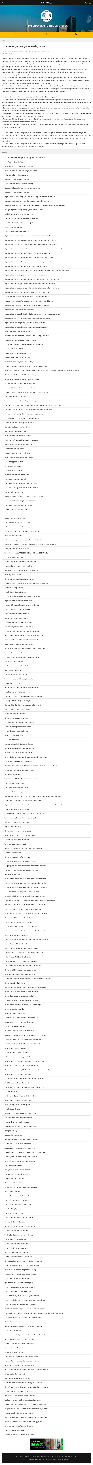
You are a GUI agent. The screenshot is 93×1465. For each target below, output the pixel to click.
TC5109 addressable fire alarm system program (21, 383)
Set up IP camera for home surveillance (18, 1257)
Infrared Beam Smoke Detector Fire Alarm (19, 353)
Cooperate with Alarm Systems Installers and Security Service (26, 1409)
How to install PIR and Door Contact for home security (23, 918)
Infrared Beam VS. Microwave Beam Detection (21, 340)
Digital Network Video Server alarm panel (19, 1413)
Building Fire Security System (15, 1026)
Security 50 (68, 1456)
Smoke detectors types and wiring (16, 731)
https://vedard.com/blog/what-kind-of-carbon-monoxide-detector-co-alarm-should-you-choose (37, 270)
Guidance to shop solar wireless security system (21, 570)
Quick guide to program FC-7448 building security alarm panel (26, 1417)
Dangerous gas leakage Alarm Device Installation (22, 1187)
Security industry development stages (18, 792)
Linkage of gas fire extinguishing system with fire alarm (24, 210)
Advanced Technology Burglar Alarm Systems (20, 1304)
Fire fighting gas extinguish (14, 462)
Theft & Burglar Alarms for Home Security (19, 1235)
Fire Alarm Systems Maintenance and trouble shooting (23, 965)
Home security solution (12, 774)
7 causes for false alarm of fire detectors (19, 922)
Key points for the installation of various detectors (22, 418)
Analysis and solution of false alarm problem (20, 214)
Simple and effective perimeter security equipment (22, 440)
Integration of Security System (15, 1430)
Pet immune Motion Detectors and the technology (22, 1265)
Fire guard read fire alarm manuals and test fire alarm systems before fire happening (34, 1313)
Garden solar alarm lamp (13, 874)
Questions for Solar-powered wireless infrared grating (23, 1326)
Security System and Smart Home (16, 1248)
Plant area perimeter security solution (18, 614)
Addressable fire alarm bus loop (16, 509)
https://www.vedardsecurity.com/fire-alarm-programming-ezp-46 (27, 201)
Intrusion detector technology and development (21, 1126)
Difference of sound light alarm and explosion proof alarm (24, 848)
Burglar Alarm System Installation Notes (18, 1196)
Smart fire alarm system (13, 853)
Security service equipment (14, 227)
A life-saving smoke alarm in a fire (16, 674)
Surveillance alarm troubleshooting (17, 840)
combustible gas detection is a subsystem (19, 627)
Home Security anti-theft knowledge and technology (23, 1005)
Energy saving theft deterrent (15, 1374)
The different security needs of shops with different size (24, 696)
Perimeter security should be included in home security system (26, 392)
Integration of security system (15, 783)
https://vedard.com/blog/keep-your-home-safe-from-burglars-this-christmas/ (31, 262)
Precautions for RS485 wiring (15, 557)
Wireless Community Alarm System (17, 179)
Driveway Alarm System (13, 575)
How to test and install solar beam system (19, 579)
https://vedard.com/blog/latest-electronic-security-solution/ (25, 323)
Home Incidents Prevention (14, 1183)
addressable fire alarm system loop (17, 514)
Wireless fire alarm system (14, 670)
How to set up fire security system (16, 718)
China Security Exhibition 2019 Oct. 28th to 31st (21, 861)
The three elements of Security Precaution (19, 679)
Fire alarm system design (13, 1165)
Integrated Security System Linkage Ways (19, 362)
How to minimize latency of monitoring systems (21, 835)
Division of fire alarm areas (14, 492)
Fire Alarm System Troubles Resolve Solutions (21, 961)
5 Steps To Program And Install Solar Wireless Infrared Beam (26, 366)
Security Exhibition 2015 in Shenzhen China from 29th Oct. (25, 1300)
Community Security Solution (15, 1222)
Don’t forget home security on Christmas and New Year (24, 635)
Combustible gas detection (14, 470)
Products (15, 35)
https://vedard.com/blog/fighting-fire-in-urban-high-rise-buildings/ (27, 292)
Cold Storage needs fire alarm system (18, 1083)
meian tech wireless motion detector (17, 1122)
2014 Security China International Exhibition (20, 1365)
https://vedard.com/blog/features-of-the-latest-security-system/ (26, 327)
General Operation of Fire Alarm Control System (21, 1139)
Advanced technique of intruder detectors (19, 1426)
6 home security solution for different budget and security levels (26, 939)
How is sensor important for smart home (18, 1100)
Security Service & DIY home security (18, 1291)
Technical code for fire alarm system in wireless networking (25, 648)
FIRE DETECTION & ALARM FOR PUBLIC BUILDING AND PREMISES (30, 900)
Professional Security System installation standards (22, 1000)
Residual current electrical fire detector (18, 436)
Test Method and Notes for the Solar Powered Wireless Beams (26, 987)
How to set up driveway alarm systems (18, 1105)
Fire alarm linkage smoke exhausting (17, 522)
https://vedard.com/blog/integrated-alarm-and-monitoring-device (27, 266)
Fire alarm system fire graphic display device (20, 501)
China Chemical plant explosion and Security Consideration (25, 879)
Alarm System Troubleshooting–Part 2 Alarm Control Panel (25, 1152)
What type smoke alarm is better (16, 844)
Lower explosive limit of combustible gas (19, 744)
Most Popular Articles (27, 1456)
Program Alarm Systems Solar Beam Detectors (21, 1274)
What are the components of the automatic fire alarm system (26, 653)
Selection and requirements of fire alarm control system (24, 540)
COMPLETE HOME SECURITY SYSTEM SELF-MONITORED (26, 905)
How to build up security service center (18, 831)
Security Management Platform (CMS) (18, 231)
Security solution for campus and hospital (19, 223)
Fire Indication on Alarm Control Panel (18, 1204)
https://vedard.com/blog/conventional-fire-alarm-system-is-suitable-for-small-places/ (34, 796)
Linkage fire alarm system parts (15, 518)
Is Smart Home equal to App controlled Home (20, 1057)
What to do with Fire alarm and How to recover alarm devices (26, 913)
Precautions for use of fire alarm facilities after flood (22, 640)
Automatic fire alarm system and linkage (18, 622)
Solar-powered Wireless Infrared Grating (19, 184)
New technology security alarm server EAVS (20, 1161)
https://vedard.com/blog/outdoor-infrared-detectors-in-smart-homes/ (28, 253)
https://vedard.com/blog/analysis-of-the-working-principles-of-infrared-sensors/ (32, 288)
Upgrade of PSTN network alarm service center (21, 1113)
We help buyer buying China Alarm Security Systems (23, 1400)
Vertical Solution (40, 1456)
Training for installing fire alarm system (18, 822)
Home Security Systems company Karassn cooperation (24, 1261)
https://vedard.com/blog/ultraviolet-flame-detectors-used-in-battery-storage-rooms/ (33, 249)
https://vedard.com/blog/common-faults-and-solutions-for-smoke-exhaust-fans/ (32, 279)
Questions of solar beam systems (16, 618)
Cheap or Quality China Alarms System (18, 1391)
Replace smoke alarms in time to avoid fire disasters (23, 657)
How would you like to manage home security (20, 1270)
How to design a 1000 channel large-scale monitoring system (26, 757)
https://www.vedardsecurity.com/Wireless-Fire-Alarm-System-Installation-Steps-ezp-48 (35, 205)
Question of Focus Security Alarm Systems (19, 1283)
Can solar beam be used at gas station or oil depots (23, 596)
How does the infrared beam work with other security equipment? (27, 336)
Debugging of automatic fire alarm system (19, 770)
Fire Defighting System (12, 1209)
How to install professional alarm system (19, 457)
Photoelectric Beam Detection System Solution (21, 1096)
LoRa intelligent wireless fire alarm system (19, 644)
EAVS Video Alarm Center (14, 349)
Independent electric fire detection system (19, 527)
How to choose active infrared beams (17, 857)
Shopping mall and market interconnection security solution (25, 866)
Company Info (46, 35)
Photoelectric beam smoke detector (17, 666)
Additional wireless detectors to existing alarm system (23, 1383)
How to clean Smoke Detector (15, 983)
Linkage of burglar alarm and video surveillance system (24, 705)
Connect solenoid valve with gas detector (19, 753)
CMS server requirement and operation (18, 1118)
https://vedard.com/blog (13, 826)
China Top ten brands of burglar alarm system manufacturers (26, 813)
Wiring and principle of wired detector (17, 548)
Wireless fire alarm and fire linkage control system (22, 401)
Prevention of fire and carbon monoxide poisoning (22, 631)
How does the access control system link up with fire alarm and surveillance (31, 766)
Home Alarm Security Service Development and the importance (27, 1387)
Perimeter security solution (14, 588)
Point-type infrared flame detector (16, 175)
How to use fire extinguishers (15, 1013)
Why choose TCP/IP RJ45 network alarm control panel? (24, 779)
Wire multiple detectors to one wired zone (19, 444)
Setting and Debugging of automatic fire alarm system (23, 800)
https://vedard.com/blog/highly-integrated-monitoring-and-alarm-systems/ (30, 257)
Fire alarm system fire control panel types (19, 505)
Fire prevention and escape (14, 1213)
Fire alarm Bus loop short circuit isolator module (21, 488)
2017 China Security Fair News (15, 1048)
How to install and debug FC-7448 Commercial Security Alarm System (29, 1070)
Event (75, 1456)
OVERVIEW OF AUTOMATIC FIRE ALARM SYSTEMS (24, 496)
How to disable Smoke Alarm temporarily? (19, 996)
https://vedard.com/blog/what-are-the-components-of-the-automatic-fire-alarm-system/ (34, 805)
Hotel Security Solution (12, 1191)
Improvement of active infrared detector (18, 601)
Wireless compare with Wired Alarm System (20, 1435)
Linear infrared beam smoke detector (17, 427)
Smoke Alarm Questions (13, 1330)
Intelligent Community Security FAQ (17, 1200)
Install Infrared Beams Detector (15, 592)
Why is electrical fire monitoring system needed (21, 561)
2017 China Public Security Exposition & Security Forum (24, 1061)
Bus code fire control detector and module (19, 722)
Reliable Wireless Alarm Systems (16, 1348)
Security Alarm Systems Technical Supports (20, 1287)
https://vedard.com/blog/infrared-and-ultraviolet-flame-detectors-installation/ (31, 283)
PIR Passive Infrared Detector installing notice (21, 926)
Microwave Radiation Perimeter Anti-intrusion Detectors (24, 344)
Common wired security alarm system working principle (24, 414)
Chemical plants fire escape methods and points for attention (26, 887)
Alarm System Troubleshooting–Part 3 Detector (21, 1157)
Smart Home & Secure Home (15, 1352)
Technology (49, 1456)
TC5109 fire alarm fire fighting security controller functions (25, 158)
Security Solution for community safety (18, 609)
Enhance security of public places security (19, 422)
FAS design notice (11, 1091)
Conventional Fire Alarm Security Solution (19, 1339)
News (76, 35)
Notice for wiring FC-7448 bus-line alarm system (21, 1065)
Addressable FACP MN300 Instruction (18, 1144)
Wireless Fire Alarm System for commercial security (23, 1044)
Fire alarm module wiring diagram (16, 396)
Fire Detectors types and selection (16, 1174)
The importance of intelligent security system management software (28, 409)
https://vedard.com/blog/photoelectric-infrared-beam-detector (26, 275)
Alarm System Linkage (12, 683)
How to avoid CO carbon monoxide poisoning (20, 970)
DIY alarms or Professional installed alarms (20, 1396)
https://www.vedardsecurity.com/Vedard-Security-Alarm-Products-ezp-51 (30, 197)
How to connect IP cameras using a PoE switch (21, 171)
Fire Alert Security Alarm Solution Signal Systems (22, 1296)
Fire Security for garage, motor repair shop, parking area (24, 1087)
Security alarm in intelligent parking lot (18, 701)
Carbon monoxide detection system (17, 475)
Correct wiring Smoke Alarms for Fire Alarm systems (23, 1317)
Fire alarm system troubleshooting (16, 787)
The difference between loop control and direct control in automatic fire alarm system (34, 405)
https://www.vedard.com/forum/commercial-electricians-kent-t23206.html (30, 301)
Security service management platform (18, 709)
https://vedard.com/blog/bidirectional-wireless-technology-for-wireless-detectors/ (32, 314)
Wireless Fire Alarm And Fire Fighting (18, 357)
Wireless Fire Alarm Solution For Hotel (18, 1378)
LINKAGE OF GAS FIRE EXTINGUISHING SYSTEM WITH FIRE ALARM (30, 544)
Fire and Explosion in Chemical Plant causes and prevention (25, 883)
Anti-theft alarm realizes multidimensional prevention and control (27, 297)
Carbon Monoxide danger (13, 1322)
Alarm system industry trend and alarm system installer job (25, 1335)
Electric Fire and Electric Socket (16, 944)
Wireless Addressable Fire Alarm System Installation (23, 188)
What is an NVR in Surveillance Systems (19, 166)
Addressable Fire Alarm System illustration (19, 1022)
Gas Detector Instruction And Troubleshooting (20, 375)
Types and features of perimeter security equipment (22, 388)
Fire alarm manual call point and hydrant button (21, 483)
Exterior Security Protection (14, 1178)
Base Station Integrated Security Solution (19, 1217)
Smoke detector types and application (18, 727)
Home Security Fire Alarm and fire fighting (19, 748)
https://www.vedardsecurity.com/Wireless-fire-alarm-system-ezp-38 (28, 236)
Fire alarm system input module (15, 479)
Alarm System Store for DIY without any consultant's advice (25, 1404)
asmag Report (59, 1456)
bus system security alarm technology (18, 1170)
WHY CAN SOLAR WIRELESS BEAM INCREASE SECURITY (26, 553)
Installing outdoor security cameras (17, 1052)
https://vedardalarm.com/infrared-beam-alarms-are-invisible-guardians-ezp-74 (32, 244)
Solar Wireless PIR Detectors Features (18, 957)
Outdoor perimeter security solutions (17, 453)
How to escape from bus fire (14, 1009)
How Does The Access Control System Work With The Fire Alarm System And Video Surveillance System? (42, 370)
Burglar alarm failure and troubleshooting (19, 761)
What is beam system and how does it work (20, 974)
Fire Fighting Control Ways (14, 162)
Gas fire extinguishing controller (16, 661)
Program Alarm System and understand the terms (22, 1361)
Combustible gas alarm (13, 466)
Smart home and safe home (14, 449)
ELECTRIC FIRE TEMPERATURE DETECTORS (22, 531)
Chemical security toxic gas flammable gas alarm (22, 379)
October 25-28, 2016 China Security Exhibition (21, 1226)
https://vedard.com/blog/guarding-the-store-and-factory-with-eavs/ (27, 318)
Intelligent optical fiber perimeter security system (21, 218)
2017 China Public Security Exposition (18, 1074)
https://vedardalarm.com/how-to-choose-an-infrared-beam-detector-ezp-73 (30, 240)
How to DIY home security (14, 735)
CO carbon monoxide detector (15, 714)
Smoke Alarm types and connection (17, 1278)
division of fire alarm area (13, 535)
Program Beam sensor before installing (18, 566)
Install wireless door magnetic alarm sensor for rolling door (25, 1309)
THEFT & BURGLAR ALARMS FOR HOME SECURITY (24, 909)
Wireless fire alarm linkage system (16, 431)
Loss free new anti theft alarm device (17, 692)
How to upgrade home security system (18, 331)
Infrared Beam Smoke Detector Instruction (19, 310)
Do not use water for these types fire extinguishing (22, 687)
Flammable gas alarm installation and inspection (21, 1018)
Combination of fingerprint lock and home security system (25, 1078)
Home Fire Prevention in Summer (16, 1252)
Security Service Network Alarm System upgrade (21, 948)
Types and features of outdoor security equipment (22, 605)
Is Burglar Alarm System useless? (16, 935)
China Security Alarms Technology (16, 1230)
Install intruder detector (13, 1109)
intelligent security (11, 1131)
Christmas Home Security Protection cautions (20, 1031)
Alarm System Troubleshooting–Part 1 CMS (20, 1148)
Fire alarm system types (13, 740)
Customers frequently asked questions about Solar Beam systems (28, 979)
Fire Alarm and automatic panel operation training (22, 892)
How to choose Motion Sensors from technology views (23, 1422)
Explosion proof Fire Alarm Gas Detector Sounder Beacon (25, 952)
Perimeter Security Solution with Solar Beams (20, 1343)
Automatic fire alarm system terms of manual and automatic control (28, 931)
